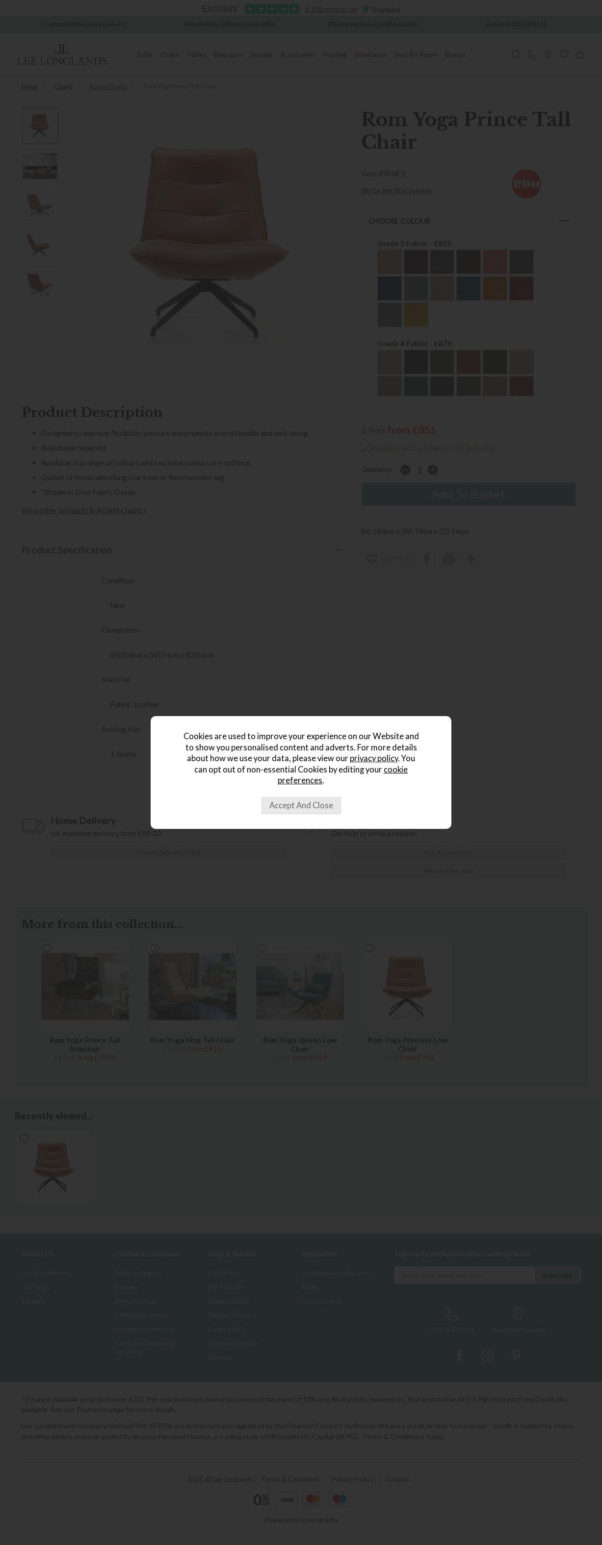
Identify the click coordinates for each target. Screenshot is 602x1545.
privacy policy (374, 758)
